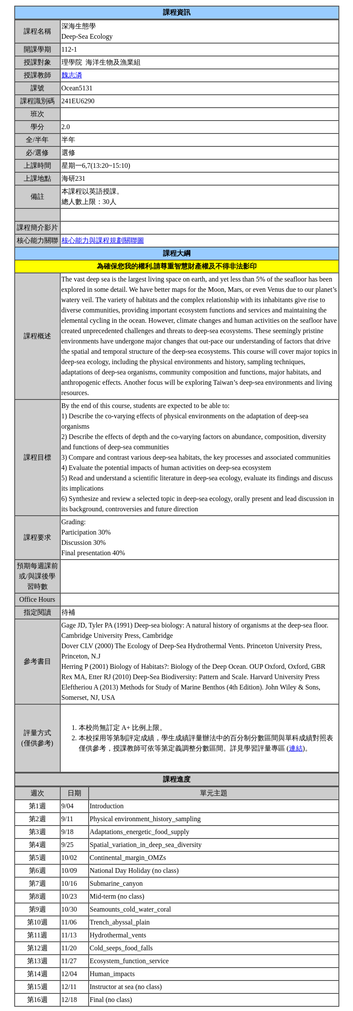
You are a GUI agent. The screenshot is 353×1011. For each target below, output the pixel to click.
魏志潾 (71, 75)
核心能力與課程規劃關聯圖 (102, 240)
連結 (296, 748)
